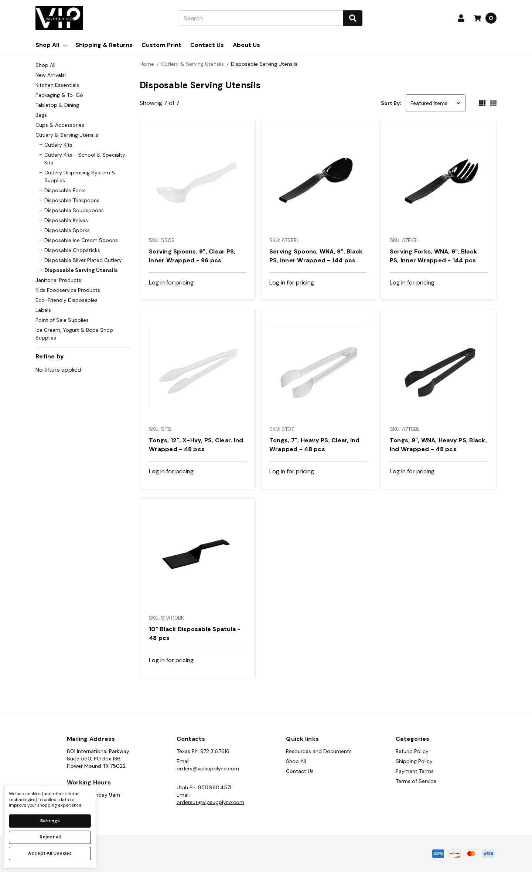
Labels (43, 310)
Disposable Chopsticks (72, 250)
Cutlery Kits (58, 145)
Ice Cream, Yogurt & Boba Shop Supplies (74, 334)
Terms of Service (416, 781)
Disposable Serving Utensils (81, 270)
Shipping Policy (414, 761)
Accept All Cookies (50, 853)
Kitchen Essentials (57, 85)
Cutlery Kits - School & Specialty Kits (84, 158)
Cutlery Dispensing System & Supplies (80, 176)
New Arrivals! (50, 75)
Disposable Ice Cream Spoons (81, 240)
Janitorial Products (58, 280)
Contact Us (207, 45)
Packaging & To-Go (59, 95)
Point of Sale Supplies (62, 320)
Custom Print (161, 45)
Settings (50, 821)
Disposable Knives (66, 220)
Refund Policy (412, 751)
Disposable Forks (65, 190)
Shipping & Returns (104, 45)
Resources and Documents (319, 751)
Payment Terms (415, 771)
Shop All (50, 45)
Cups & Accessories (59, 125)
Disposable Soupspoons (74, 210)
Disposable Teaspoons (71, 200)
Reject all (50, 837)
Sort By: (391, 103)
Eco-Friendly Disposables (66, 300)
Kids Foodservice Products (67, 290)
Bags (41, 115)
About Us (246, 45)
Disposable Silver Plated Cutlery (83, 260)
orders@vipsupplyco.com (208, 768)
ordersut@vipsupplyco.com (210, 802)
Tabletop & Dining (57, 105)
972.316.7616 (214, 751)
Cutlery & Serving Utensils (66, 135)
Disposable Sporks (67, 230)
